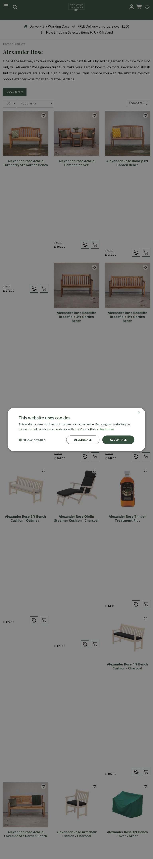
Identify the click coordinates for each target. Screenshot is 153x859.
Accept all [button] (118, 440)
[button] (32, 440)
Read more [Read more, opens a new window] (107, 429)
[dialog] (76, 429)
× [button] (138, 412)
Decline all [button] (82, 440)
